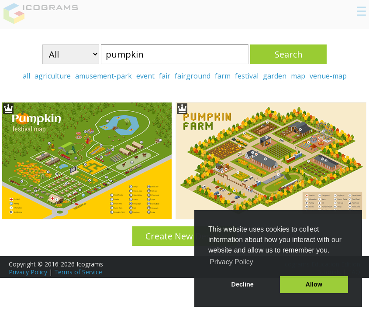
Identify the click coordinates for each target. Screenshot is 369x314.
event (145, 76)
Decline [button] (242, 284)
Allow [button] (314, 284)
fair (164, 76)
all (26, 76)
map (298, 76)
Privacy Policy (28, 272)
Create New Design (184, 236)
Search (289, 54)
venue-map (328, 76)
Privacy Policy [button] (231, 262)
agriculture (52, 76)
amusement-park (103, 76)
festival (247, 76)
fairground (192, 76)
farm (223, 76)
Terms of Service (78, 272)
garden (274, 76)
